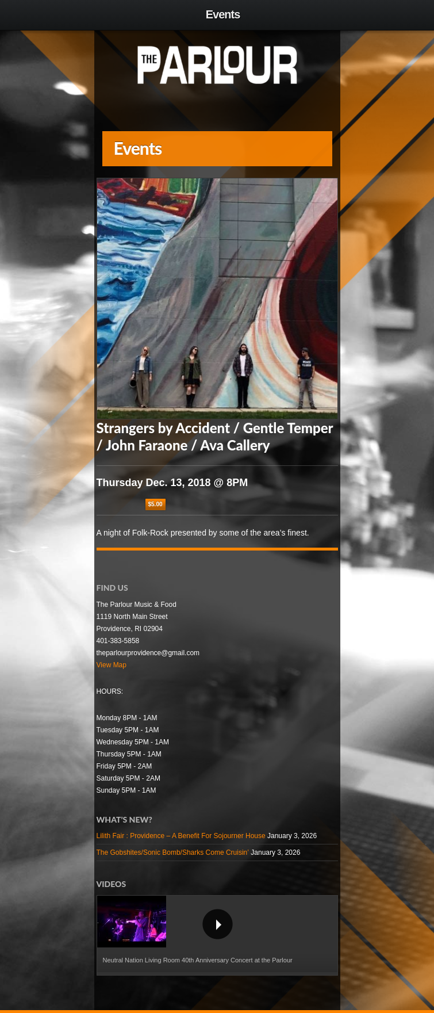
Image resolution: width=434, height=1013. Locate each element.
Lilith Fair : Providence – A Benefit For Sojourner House (181, 836)
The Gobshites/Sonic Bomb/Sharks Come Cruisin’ (173, 852)
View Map (111, 665)
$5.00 (155, 504)
